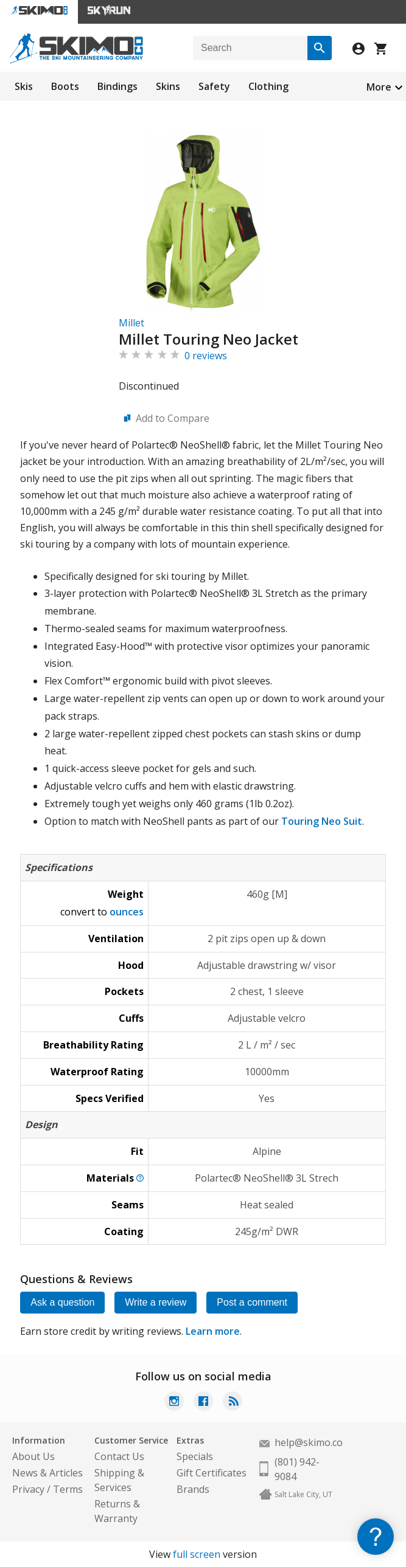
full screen (196, 1554)
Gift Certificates (212, 1472)
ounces (127, 911)
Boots (65, 86)
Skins (168, 86)
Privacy (28, 1489)
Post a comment (252, 1302)
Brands (193, 1489)
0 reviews (205, 355)
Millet (131, 322)
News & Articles (47, 1472)
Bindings (117, 86)
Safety (214, 86)
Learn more (213, 1331)
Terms (68, 1489)
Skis (24, 86)
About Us (33, 1456)
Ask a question (62, 1302)
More (378, 87)
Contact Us (119, 1456)
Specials (195, 1456)
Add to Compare (172, 418)
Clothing (268, 86)
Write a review (155, 1302)
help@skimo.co (309, 1442)
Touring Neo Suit (321, 821)
